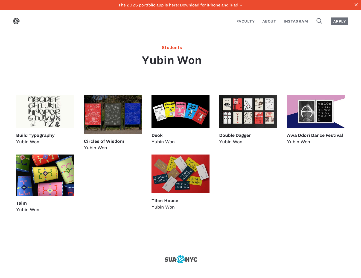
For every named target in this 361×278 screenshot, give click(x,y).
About (269, 21)
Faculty (245, 21)
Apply (339, 21)
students (172, 48)
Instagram (296, 21)
